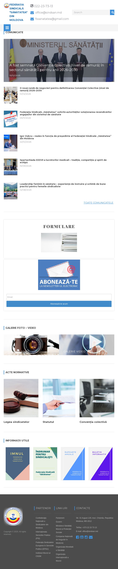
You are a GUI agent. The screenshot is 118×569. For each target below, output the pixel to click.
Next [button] (112, 490)
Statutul (48, 422)
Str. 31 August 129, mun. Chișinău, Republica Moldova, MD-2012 (94, 519)
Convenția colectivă (93, 422)
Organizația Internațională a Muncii (62, 557)
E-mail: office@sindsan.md (87, 531)
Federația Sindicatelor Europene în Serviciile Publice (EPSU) (45, 545)
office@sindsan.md (46, 12)
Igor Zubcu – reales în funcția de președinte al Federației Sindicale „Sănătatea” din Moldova (65, 137)
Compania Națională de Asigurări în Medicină (64, 539)
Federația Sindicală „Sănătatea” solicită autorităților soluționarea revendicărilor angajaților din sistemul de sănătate (66, 113)
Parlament (60, 517)
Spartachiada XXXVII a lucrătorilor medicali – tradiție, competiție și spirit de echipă (63, 161)
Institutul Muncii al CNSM (43, 554)
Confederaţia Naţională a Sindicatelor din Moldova (42, 522)
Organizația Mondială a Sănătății (64, 548)
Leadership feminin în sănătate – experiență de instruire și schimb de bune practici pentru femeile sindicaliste (63, 185)
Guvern (59, 521)
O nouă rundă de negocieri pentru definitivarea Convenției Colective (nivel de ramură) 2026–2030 (64, 89)
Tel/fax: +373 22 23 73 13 (86, 527)
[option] (31, 345)
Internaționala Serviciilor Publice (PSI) (43, 534)
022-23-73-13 (43, 6)
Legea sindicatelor (16, 422)
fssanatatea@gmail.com (49, 19)
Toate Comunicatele (98, 202)
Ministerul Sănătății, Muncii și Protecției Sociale (64, 528)
